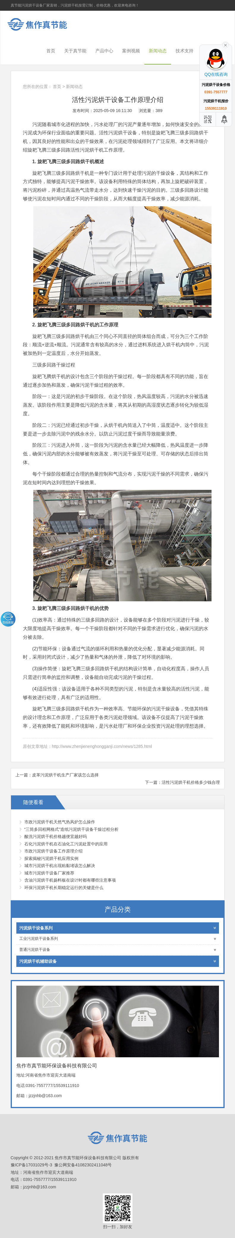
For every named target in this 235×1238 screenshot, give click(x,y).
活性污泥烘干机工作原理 (96, 149)
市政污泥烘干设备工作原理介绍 (53, 851)
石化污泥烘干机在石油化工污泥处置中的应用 (66, 843)
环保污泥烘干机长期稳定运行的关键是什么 (63, 887)
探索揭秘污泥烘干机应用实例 (51, 858)
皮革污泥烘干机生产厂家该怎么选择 (65, 775)
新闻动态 (158, 50)
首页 (50, 50)
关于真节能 (75, 50)
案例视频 (131, 50)
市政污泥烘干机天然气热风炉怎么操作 (59, 821)
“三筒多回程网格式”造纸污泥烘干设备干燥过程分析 (71, 829)
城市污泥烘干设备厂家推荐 (49, 873)
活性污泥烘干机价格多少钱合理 (191, 782)
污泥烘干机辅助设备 (117, 961)
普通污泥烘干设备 (117, 950)
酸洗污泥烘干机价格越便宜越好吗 (55, 836)
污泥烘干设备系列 (117, 928)
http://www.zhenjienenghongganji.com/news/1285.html (102, 746)
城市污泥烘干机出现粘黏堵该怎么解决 (59, 865)
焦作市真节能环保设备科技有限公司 (42, 24)
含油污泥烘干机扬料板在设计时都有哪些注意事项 (70, 880)
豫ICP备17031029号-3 (31, 1165)
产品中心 (104, 50)
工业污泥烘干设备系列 (117, 939)
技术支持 (184, 50)
